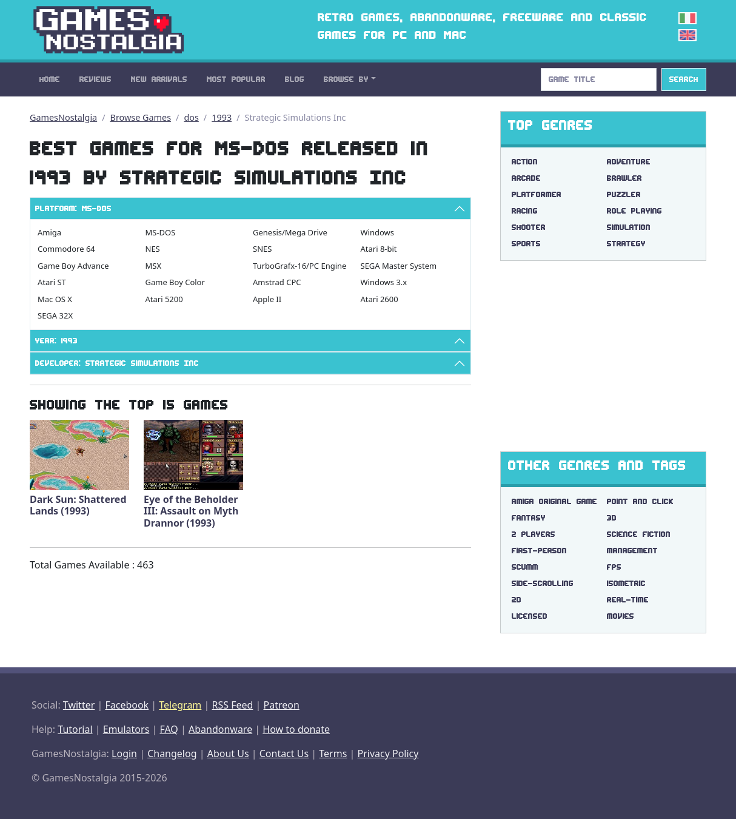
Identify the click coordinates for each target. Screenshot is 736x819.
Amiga (49, 232)
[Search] (599, 79)
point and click (640, 501)
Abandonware (220, 729)
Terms (333, 753)
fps (614, 566)
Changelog (171, 753)
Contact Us (284, 753)
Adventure (629, 161)
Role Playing (634, 210)
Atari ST (52, 282)
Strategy (626, 243)
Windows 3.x (384, 282)
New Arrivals (159, 79)
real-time (628, 599)
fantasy (529, 517)
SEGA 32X (55, 315)
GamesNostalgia (63, 117)
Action (525, 161)
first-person (539, 550)
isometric (626, 583)
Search (683, 79)
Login (124, 753)
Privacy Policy (387, 753)
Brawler (624, 178)
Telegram (180, 705)
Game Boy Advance (73, 265)
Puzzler (624, 194)
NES (153, 248)
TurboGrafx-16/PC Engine (299, 265)
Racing (525, 210)
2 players (533, 534)
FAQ (168, 729)
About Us (228, 753)
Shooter (529, 227)
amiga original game (554, 501)
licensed (529, 616)
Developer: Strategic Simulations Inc (117, 363)
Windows (378, 232)
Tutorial (75, 729)
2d (516, 599)
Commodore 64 (66, 248)
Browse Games (141, 117)
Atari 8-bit (379, 248)
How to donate (296, 729)
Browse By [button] (346, 79)
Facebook (127, 705)
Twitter (79, 705)
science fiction (639, 534)
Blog (294, 79)
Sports (526, 243)
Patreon (281, 705)
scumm (525, 566)
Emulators (126, 729)
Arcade (526, 178)
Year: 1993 (56, 340)
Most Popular (236, 79)
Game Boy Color (175, 282)
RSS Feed (232, 705)
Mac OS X (55, 299)
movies (620, 616)
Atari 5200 (164, 299)
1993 (222, 117)
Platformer (536, 194)
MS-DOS (161, 232)
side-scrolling (543, 583)
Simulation (629, 227)
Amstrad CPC (277, 282)
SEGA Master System (399, 265)
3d (612, 517)
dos (191, 117)
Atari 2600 (379, 299)
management (632, 550)
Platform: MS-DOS (73, 208)
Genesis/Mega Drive (290, 232)
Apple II (267, 299)
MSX (154, 265)
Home (49, 79)
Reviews (95, 79)
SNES (262, 248)
